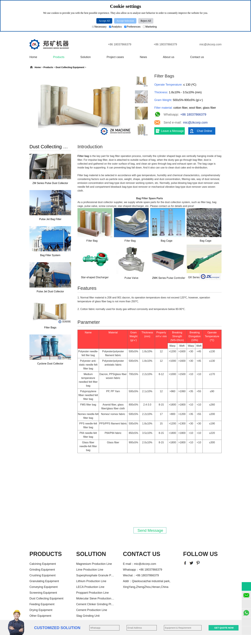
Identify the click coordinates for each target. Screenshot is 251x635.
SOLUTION (91, 554)
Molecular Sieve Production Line (95, 598)
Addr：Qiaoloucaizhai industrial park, (146, 581)
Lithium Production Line (91, 581)
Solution (85, 57)
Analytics (115, 27)
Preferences (132, 27)
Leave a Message (172, 131)
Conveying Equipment (43, 587)
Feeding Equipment (41, 604)
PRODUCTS (45, 554)
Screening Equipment (43, 592)
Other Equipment (40, 615)
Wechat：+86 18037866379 (141, 575)
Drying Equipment (40, 610)
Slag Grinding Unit (88, 615)
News (143, 57)
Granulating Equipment (44, 581)
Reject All (146, 20)
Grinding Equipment (42, 569)
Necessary (99, 27)
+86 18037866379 (119, 44)
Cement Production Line (91, 610)
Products (58, 57)
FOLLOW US (200, 554)
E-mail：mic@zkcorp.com (139, 563)
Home (33, 57)
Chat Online (204, 131)
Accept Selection (125, 20)
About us (168, 57)
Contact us (197, 57)
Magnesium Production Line (94, 563)
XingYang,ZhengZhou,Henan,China (145, 587)
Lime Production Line (89, 569)
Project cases (115, 57)
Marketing (150, 27)
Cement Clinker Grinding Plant (95, 604)
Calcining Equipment (42, 563)
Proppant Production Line (92, 592)
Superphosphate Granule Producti (95, 575)
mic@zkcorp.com (210, 44)
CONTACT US (141, 554)
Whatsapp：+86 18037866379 (142, 569)
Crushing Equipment (42, 575)
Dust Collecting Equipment (70, 67)
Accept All (104, 20)
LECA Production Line (90, 587)
